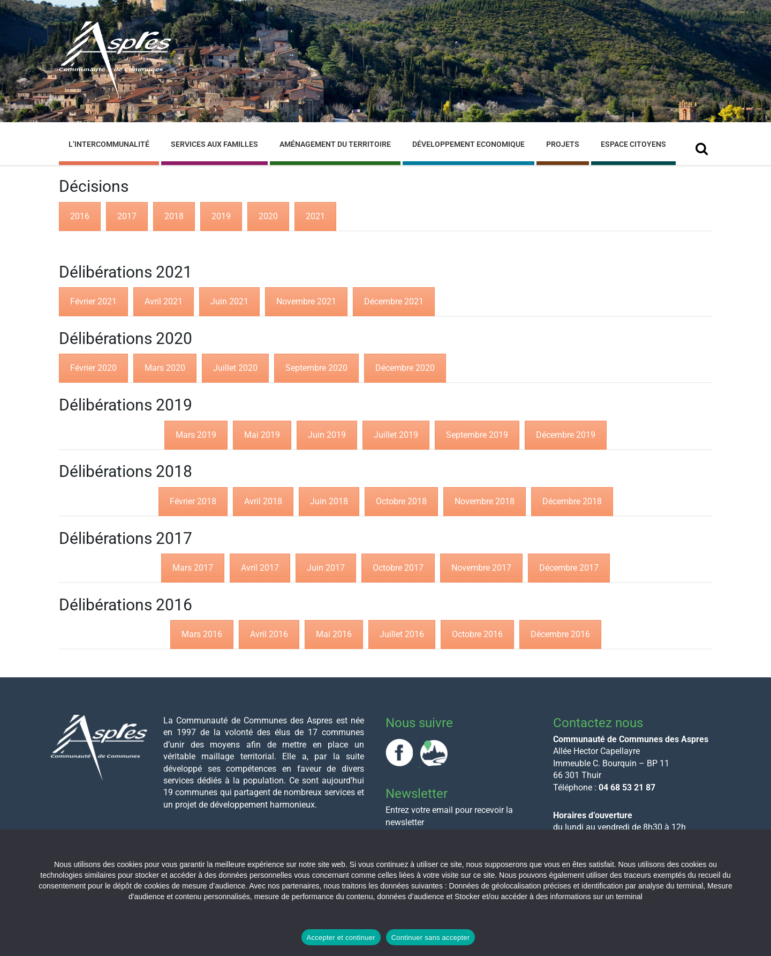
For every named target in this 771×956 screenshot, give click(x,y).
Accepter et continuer (341, 937)
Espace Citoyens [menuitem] (633, 144)
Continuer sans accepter (430, 937)
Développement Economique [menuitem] (468, 144)
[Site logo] (115, 96)
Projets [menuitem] (562, 144)
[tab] (80, 216)
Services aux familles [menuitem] (214, 144)
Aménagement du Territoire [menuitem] (335, 144)
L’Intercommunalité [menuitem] (109, 144)
